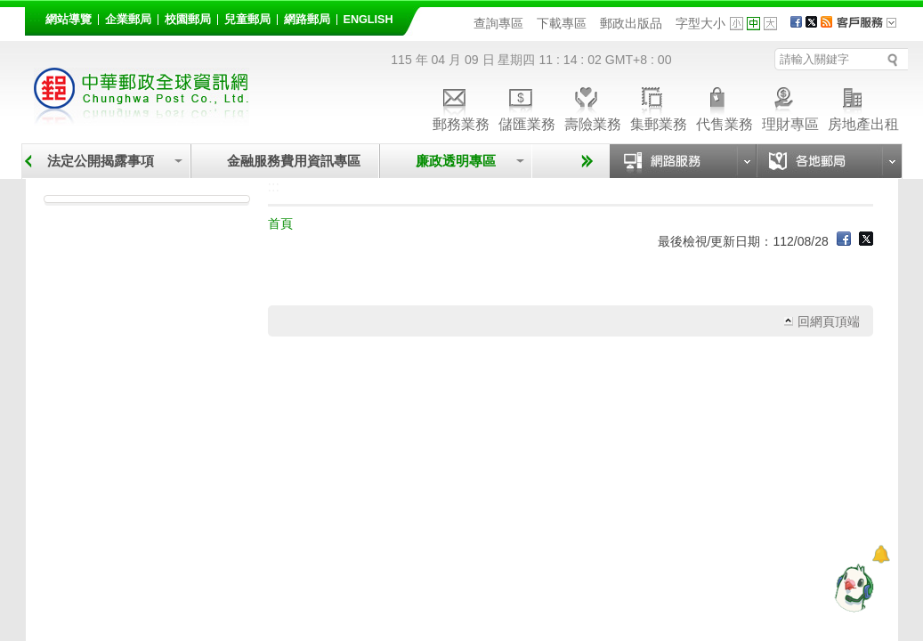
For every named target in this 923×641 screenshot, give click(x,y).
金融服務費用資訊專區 (293, 160)
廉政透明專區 (456, 160)
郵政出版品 (631, 23)
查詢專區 (498, 23)
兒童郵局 (247, 19)
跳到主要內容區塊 (9, 9)
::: (35, 16)
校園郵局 (188, 19)
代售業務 (724, 106)
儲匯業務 (526, 106)
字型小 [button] (736, 23)
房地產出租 (863, 106)
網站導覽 (68, 19)
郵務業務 (461, 106)
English (368, 19)
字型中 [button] (753, 23)
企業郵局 (128, 19)
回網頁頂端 (829, 321)
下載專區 (562, 23)
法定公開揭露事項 (100, 160)
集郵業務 (658, 106)
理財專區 (790, 106)
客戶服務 (872, 28)
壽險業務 (592, 106)
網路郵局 (307, 19)
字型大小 (700, 23)
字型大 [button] (770, 23)
